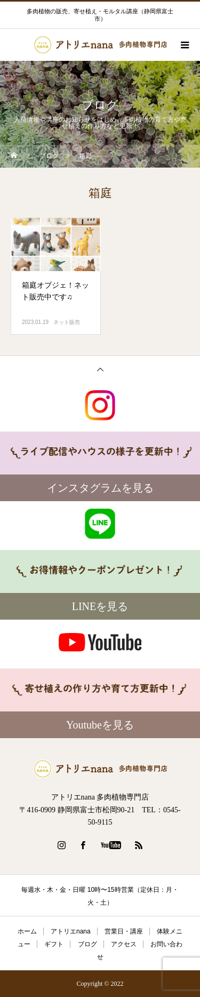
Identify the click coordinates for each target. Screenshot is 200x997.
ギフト (53, 944)
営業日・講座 (124, 931)
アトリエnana (71, 931)
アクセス (124, 944)
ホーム (27, 931)
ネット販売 (66, 322)
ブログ (87, 944)
